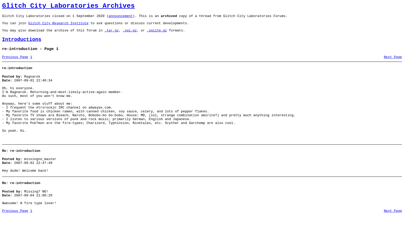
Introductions (21, 44)
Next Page (393, 63)
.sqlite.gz (157, 34)
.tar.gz (112, 34)
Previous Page (15, 63)
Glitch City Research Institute (58, 26)
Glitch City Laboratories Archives (68, 6)
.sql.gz (130, 34)
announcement (120, 18)
